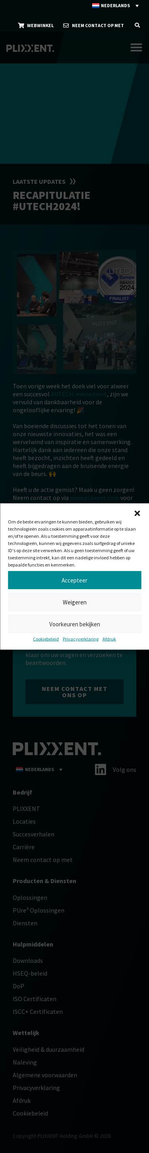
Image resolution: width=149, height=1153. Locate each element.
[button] (137, 513)
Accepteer (74, 580)
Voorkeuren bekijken (74, 624)
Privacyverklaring (81, 639)
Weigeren (75, 602)
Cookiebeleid (46, 639)
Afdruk (109, 639)
